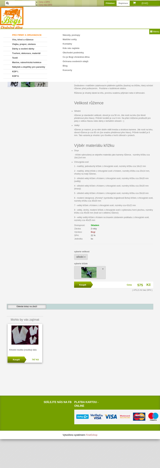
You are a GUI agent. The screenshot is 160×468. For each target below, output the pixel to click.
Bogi (93, 232)
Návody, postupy (71, 35)
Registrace (123, 3)
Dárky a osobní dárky (23, 48)
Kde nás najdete (71, 48)
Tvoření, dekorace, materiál (26, 53)
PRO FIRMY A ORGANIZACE (27, 35)
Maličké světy (70, 39)
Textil (15, 58)
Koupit (16, 359)
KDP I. (15, 71)
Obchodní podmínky (73, 52)
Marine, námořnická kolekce (26, 62)
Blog (65, 65)
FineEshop (92, 435)
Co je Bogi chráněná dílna (76, 57)
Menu (154, 31)
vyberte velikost (81, 251)
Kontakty (67, 44)
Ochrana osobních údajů (75, 61)
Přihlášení (110, 3)
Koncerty (67, 70)
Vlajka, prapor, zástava (24, 44)
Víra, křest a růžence (22, 39)
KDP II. (15, 76)
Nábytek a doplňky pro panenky (28, 67)
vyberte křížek (81, 263)
